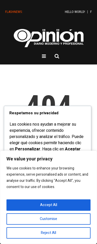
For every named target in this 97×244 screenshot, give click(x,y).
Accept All (48, 205)
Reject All (48, 232)
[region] (48, 197)
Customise (48, 219)
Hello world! (82, 12)
